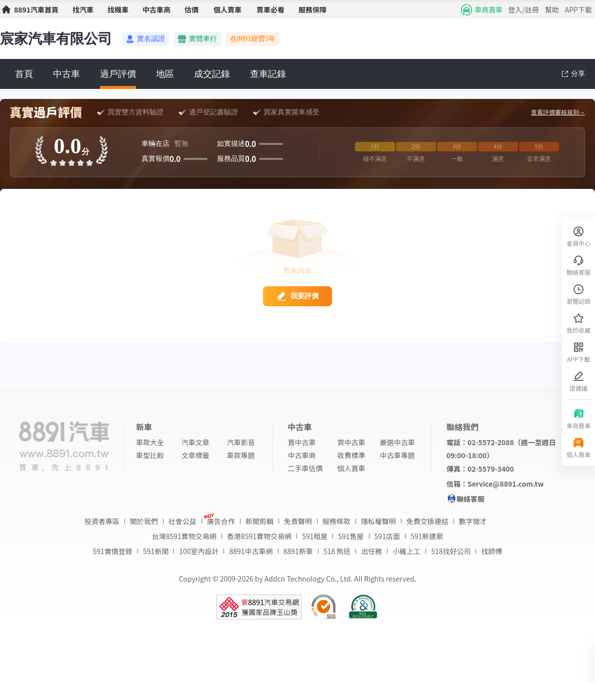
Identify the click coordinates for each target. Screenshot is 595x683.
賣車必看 (270, 9)
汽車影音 (241, 442)
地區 (165, 74)
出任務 (371, 551)
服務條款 (336, 521)
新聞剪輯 (260, 521)
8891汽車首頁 (36, 9)
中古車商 (156, 9)
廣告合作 (221, 521)
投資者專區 (102, 521)
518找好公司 (450, 551)
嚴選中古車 (397, 442)
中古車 (66, 74)
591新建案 (426, 536)
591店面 (387, 536)
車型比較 (150, 455)
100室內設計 (198, 551)
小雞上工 (406, 551)
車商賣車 (488, 9)
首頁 (24, 74)
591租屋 (315, 536)
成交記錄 (212, 74)
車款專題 (241, 455)
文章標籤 (196, 455)
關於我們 (144, 521)
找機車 (118, 9)
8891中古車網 (250, 551)
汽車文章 (196, 442)
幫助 (552, 9)
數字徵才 (473, 521)
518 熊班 (337, 551)
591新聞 (155, 551)
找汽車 (83, 9)
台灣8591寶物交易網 (184, 536)
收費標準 (352, 455)
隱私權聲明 (378, 521)
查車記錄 (268, 74)
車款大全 (150, 442)
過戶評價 (118, 74)
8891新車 (298, 551)
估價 (191, 9)
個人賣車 (228, 9)
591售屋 (351, 536)
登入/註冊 (523, 9)
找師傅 (491, 551)
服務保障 (312, 9)
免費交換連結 (427, 521)
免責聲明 (298, 521)
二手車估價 (305, 468)
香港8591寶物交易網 (259, 536)
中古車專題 (397, 455)
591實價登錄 (112, 551)
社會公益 (182, 521)
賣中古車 (302, 442)
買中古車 (352, 442)
